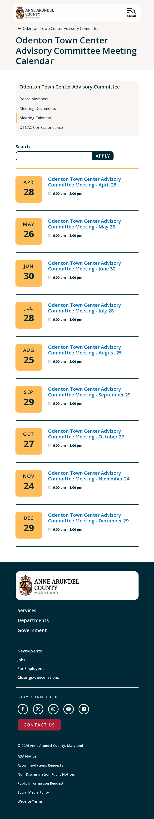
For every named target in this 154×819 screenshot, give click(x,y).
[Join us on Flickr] (84, 709)
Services (27, 610)
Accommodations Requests (40, 765)
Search (23, 146)
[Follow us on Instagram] (53, 709)
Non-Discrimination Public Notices (46, 774)
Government (32, 630)
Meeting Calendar (35, 118)
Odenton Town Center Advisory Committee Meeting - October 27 (86, 434)
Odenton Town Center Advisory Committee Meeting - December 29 (88, 518)
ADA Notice (27, 756)
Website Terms (30, 801)
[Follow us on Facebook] (23, 709)
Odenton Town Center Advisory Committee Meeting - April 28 (84, 182)
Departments (33, 620)
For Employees (31, 668)
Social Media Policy (33, 792)
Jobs (21, 659)
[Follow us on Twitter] (38, 709)
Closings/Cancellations (38, 677)
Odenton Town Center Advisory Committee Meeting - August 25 (85, 350)
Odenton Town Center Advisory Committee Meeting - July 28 (84, 308)
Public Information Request (41, 783)
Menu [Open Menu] (131, 16)
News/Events (30, 651)
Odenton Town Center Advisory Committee (61, 28)
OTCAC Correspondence (41, 127)
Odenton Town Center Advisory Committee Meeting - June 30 (84, 266)
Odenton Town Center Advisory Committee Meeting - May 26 (84, 224)
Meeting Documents (38, 108)
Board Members (34, 99)
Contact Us (39, 725)
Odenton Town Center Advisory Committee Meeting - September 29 (89, 392)
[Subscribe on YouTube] (68, 709)
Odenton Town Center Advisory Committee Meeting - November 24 (88, 476)
